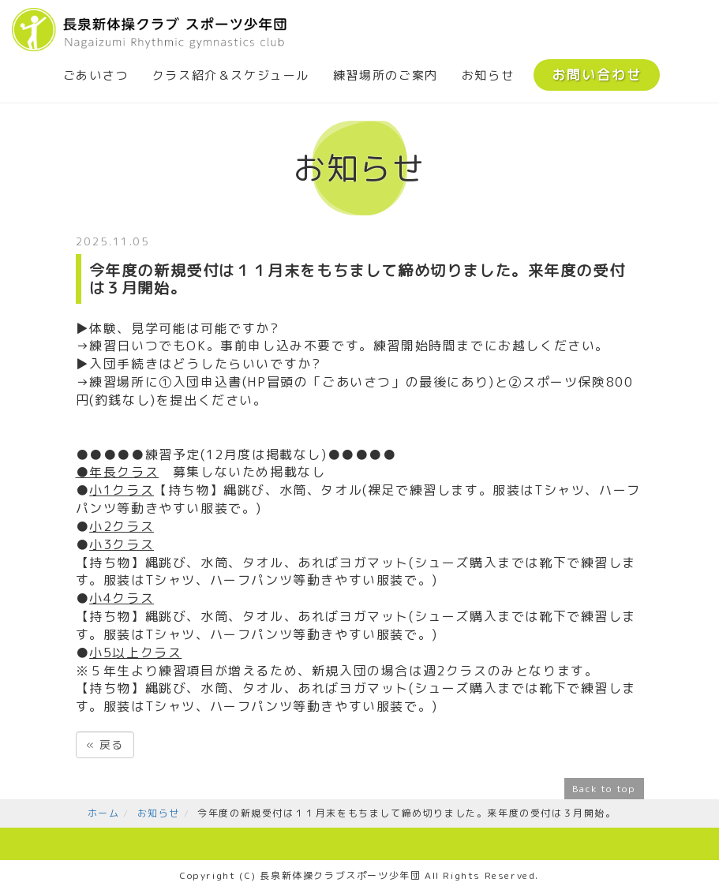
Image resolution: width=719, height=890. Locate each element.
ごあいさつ (96, 75)
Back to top (604, 788)
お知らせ (488, 75)
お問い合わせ (597, 74)
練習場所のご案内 (385, 75)
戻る (105, 744)
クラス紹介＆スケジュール (230, 75)
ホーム (104, 813)
